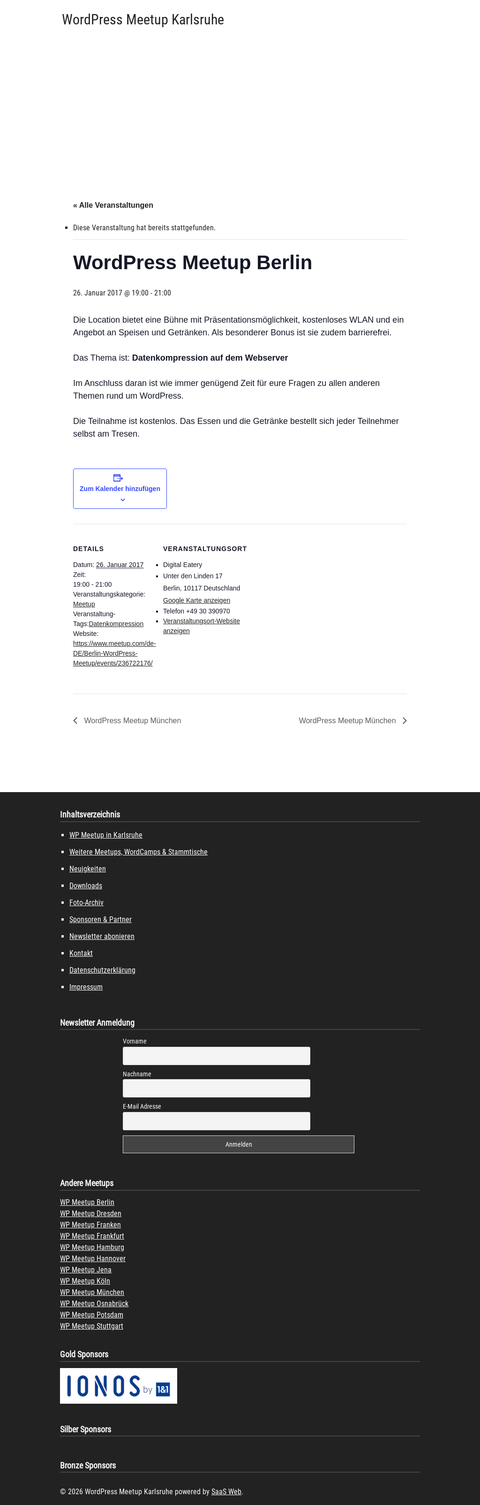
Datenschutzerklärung (102, 970)
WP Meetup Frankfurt (92, 1236)
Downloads (85, 885)
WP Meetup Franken (90, 1224)
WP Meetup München (92, 1292)
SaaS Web (226, 1491)
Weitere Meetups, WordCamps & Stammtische (138, 851)
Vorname (135, 1041)
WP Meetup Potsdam (91, 1314)
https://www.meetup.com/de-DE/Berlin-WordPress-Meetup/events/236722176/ (114, 653)
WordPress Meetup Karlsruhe (143, 19)
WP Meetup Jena (86, 1269)
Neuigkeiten (87, 868)
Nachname (137, 1074)
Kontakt (81, 953)
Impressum (86, 987)
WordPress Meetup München (131, 721)
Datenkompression (116, 624)
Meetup (84, 604)
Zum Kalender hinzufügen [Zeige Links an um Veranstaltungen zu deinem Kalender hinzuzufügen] (120, 488)
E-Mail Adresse (142, 1106)
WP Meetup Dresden (90, 1213)
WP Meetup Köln (85, 1281)
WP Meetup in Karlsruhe (105, 835)
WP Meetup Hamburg (92, 1247)
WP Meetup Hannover (93, 1258)
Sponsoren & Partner (100, 919)
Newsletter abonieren (102, 936)
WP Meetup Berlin (87, 1202)
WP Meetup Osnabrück (94, 1303)
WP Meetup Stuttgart (91, 1326)
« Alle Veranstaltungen (113, 205)
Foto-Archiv (86, 902)
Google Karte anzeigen (196, 600)
